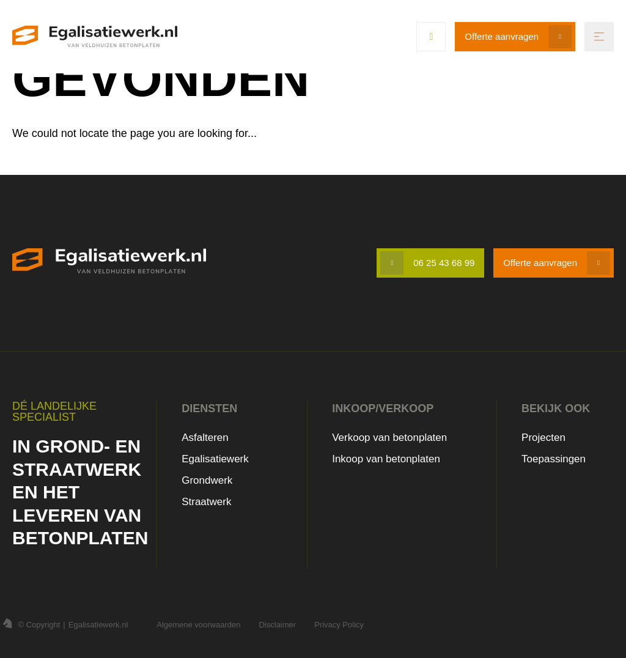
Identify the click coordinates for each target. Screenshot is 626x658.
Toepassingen (553, 459)
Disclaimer (277, 624)
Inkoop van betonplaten (386, 459)
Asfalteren (205, 437)
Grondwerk (207, 480)
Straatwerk (206, 502)
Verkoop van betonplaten (389, 437)
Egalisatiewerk (215, 459)
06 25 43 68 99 (443, 262)
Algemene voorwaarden (198, 624)
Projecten (543, 437)
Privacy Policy (339, 624)
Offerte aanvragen (502, 36)
